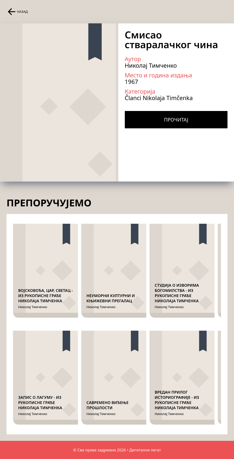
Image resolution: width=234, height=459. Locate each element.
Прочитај (176, 119)
